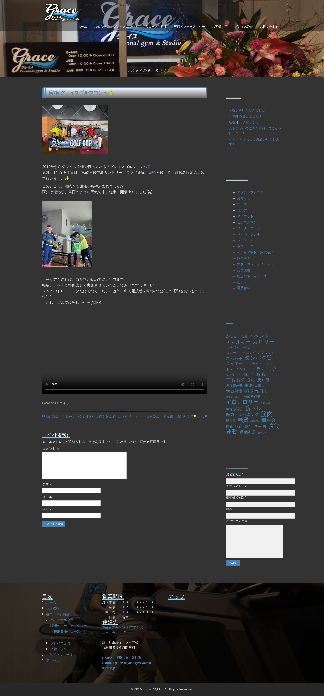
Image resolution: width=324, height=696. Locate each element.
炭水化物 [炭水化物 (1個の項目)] (265, 403)
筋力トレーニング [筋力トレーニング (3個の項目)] (242, 414)
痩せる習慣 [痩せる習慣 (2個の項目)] (234, 409)
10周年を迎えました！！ (247, 116)
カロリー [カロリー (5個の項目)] (264, 341)
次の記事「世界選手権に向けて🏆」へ (177, 417)
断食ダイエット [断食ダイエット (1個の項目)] (234, 396)
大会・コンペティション (255, 264)
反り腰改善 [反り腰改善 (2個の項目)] (234, 386)
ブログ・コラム (248, 228)
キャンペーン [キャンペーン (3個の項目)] (238, 347)
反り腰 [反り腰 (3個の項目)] (263, 380)
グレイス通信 (244, 26)
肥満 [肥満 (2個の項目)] (229, 427)
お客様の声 (220, 26)
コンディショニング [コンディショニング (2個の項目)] (241, 353)
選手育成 (243, 288)
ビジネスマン (247, 222)
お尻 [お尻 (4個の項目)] (231, 336)
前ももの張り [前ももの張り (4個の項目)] (240, 380)
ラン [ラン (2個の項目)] (251, 369)
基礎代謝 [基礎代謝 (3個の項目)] (252, 385)
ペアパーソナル (248, 234)
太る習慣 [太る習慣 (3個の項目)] (234, 391)
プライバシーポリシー (62, 655)
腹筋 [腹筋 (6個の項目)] (274, 426)
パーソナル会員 (62, 620)
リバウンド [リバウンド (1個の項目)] (231, 375)
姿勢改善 (243, 270)
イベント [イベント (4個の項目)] (259, 336)
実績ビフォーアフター (189, 26)
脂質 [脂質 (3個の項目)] (239, 426)
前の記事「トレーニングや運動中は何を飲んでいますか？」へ (90, 417)
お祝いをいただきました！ (248, 110)
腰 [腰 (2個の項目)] (264, 427)
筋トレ (242, 282)
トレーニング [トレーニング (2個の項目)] (236, 369)
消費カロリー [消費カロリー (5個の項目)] (242, 401)
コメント (51, 449)
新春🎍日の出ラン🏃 (244, 122)
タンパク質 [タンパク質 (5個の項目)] (258, 357)
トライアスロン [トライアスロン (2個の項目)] (260, 364)
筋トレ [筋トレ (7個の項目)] (253, 408)
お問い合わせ (269, 26)
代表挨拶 (53, 608)
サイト (47, 515)
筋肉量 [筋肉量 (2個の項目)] (231, 421)
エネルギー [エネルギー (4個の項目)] (238, 342)
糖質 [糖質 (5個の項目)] (243, 419)
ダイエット (245, 216)
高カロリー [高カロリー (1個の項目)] (263, 433)
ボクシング (245, 246)
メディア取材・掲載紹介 (255, 252)
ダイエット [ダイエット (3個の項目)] (236, 363)
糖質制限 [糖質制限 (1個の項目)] (255, 421)
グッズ (242, 204)
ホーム (82, 26)
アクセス (53, 661)
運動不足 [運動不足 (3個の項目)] (247, 432)
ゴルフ (64, 403)
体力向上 (243, 258)
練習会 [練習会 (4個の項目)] (268, 420)
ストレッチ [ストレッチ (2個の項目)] (234, 358)
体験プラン (58, 649)
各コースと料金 (156, 26)
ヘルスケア (245, 240)
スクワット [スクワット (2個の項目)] (266, 353)
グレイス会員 (60, 643)
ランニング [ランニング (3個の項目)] (266, 368)
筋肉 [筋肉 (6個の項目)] (267, 414)
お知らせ (100, 26)
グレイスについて (125, 26)
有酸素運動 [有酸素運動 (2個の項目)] (252, 396)
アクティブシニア (250, 192)
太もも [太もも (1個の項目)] (266, 386)
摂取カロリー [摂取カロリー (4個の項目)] (259, 391)
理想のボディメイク (252, 276)
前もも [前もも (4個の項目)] (258, 374)
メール (49, 502)
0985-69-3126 (128, 657)
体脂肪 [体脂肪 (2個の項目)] (244, 374)
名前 (47, 489)
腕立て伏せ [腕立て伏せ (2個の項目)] (253, 427)
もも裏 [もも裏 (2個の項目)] (243, 337)
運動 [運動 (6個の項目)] (232, 431)
